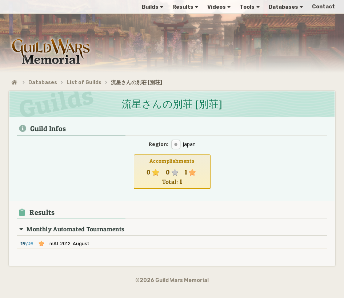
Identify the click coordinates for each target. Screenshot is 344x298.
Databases (42, 82)
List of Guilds (84, 82)
